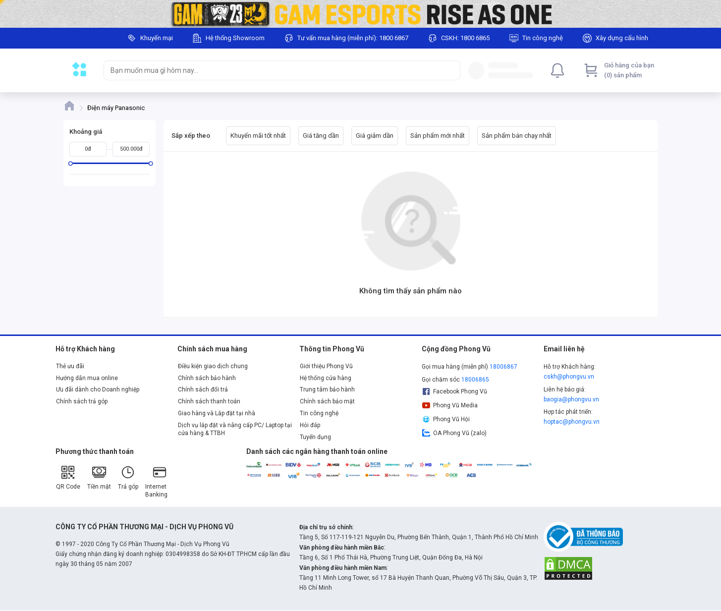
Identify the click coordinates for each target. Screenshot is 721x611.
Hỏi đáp (310, 425)
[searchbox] (273, 70)
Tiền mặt (99, 477)
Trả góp (128, 477)
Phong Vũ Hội (446, 419)
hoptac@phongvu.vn (572, 421)
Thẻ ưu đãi (70, 366)
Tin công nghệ (319, 413)
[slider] (70, 163)
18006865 (475, 379)
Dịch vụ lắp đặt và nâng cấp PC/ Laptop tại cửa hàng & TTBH (235, 429)
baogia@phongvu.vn (571, 399)
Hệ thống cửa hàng (325, 378)
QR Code (68, 477)
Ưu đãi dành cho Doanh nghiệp (97, 389)
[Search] (450, 70)
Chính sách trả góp (82, 401)
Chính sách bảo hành (207, 378)
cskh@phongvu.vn (569, 376)
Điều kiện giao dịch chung (213, 366)
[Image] (360, 14)
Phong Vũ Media (450, 405)
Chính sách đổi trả (203, 389)
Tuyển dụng (315, 437)
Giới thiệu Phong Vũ (326, 366)
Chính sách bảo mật (327, 401)
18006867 (503, 366)
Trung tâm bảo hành (327, 389)
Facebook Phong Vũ (454, 391)
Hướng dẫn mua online (87, 378)
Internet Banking (156, 481)
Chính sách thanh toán (209, 401)
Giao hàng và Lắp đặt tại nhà (216, 413)
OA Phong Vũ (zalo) (454, 433)
